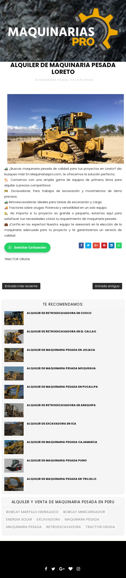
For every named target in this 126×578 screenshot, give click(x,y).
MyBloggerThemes (88, 551)
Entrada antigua (107, 286)
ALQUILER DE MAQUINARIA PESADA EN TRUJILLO (61, 479)
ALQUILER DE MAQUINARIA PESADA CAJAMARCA (62, 442)
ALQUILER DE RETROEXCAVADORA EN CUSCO (59, 313)
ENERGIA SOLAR (19, 519)
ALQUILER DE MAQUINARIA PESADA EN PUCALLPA (62, 387)
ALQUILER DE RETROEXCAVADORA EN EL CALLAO (61, 331)
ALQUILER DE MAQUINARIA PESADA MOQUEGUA (61, 368)
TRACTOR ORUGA (81, 80)
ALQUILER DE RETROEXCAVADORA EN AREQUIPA (61, 405)
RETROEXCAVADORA (63, 526)
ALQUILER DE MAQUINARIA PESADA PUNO (57, 460)
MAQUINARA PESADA (82, 519)
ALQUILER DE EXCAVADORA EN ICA (51, 424)
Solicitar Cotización (27, 247)
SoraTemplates (38, 551)
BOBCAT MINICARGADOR (84, 511)
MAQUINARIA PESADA (53, 80)
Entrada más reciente (21, 286)
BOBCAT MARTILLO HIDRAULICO (32, 511)
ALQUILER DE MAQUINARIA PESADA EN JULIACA (61, 350)
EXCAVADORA (48, 519)
